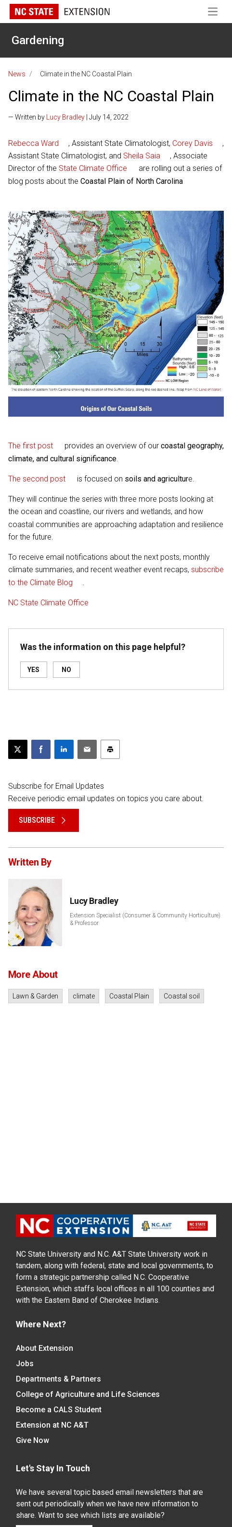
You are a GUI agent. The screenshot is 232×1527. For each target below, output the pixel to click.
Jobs (25, 1363)
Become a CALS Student (59, 1409)
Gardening (38, 40)
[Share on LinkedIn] (64, 749)
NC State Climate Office (48, 602)
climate (84, 996)
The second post (36, 478)
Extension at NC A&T (52, 1425)
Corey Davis (192, 143)
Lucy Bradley (65, 117)
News (17, 74)
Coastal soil (182, 996)
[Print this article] (110, 749)
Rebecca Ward (33, 143)
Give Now (32, 1440)
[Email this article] (87, 749)
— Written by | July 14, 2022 (68, 117)
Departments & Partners (58, 1378)
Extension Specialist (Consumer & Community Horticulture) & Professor (145, 919)
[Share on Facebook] (41, 749)
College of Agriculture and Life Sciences (88, 1394)
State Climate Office (93, 168)
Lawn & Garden (35, 996)
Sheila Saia (141, 155)
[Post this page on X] (17, 749)
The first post (30, 445)
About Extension (44, 1348)
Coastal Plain (129, 996)
